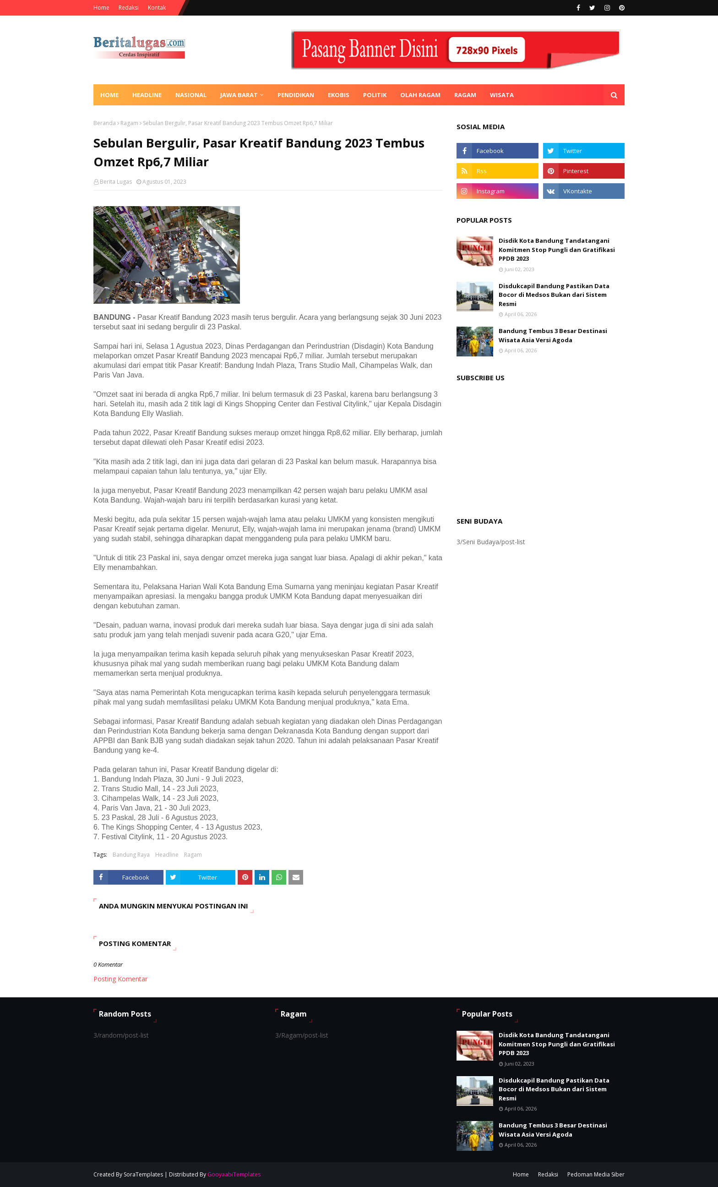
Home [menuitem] (109, 95)
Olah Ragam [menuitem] (420, 95)
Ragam (129, 123)
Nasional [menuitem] (191, 95)
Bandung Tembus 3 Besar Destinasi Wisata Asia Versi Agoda (553, 335)
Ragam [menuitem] (465, 95)
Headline (167, 855)
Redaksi (129, 7)
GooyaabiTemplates (234, 1174)
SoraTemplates (143, 1174)
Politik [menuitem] (374, 95)
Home (101, 7)
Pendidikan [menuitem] (295, 95)
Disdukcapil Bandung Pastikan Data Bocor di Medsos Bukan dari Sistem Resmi (554, 295)
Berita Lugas (116, 182)
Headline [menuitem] (147, 95)
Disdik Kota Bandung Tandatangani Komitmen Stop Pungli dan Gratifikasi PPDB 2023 (557, 249)
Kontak (157, 7)
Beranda (104, 123)
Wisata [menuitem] (502, 95)
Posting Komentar (120, 978)
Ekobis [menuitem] (338, 95)
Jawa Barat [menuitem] (239, 95)
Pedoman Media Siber (596, 1174)
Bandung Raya (131, 855)
